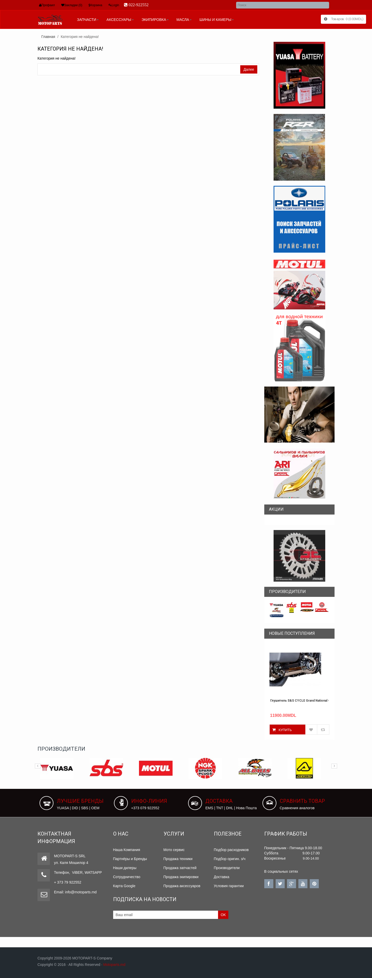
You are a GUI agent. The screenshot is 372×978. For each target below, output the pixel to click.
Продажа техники (178, 858)
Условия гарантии (229, 886)
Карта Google (124, 886)
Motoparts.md (114, 964)
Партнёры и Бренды (130, 858)
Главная (48, 36)
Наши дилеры (125, 867)
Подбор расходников (231, 849)
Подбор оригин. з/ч (230, 858)
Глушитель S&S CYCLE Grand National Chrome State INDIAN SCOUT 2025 (299, 700)
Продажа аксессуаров (182, 886)
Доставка (221, 877)
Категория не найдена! (80, 36)
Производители (227, 867)
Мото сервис (174, 849)
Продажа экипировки (181, 877)
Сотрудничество (126, 877)
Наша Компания (126, 849)
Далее (248, 69)
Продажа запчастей (180, 867)
